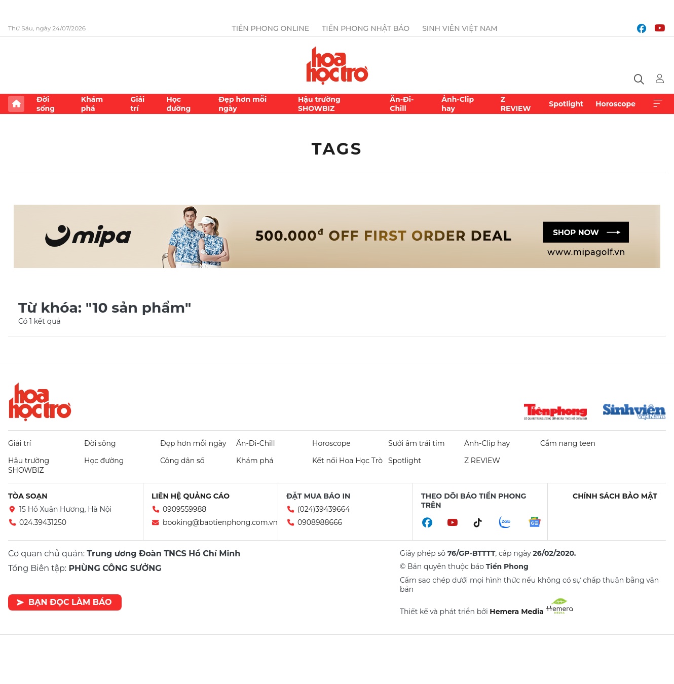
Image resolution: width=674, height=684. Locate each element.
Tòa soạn (28, 496)
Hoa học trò (40, 402)
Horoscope (615, 103)
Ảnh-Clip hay (457, 104)
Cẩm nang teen (567, 443)
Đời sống (45, 104)
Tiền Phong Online (270, 28)
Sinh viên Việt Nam (460, 28)
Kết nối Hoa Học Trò (347, 460)
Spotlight (566, 103)
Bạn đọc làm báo (64, 602)
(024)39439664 (323, 509)
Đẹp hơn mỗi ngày (242, 104)
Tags (337, 149)
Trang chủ (16, 104)
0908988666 (319, 522)
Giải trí (137, 104)
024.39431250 (42, 522)
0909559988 (184, 509)
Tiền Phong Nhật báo (365, 28)
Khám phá (92, 104)
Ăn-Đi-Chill (402, 104)
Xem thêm (658, 104)
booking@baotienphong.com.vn (220, 522)
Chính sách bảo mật (615, 496)
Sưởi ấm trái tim (416, 443)
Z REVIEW (516, 104)
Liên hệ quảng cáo (191, 496)
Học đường (178, 104)
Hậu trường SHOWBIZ (319, 104)
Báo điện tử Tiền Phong (337, 65)
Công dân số (182, 460)
